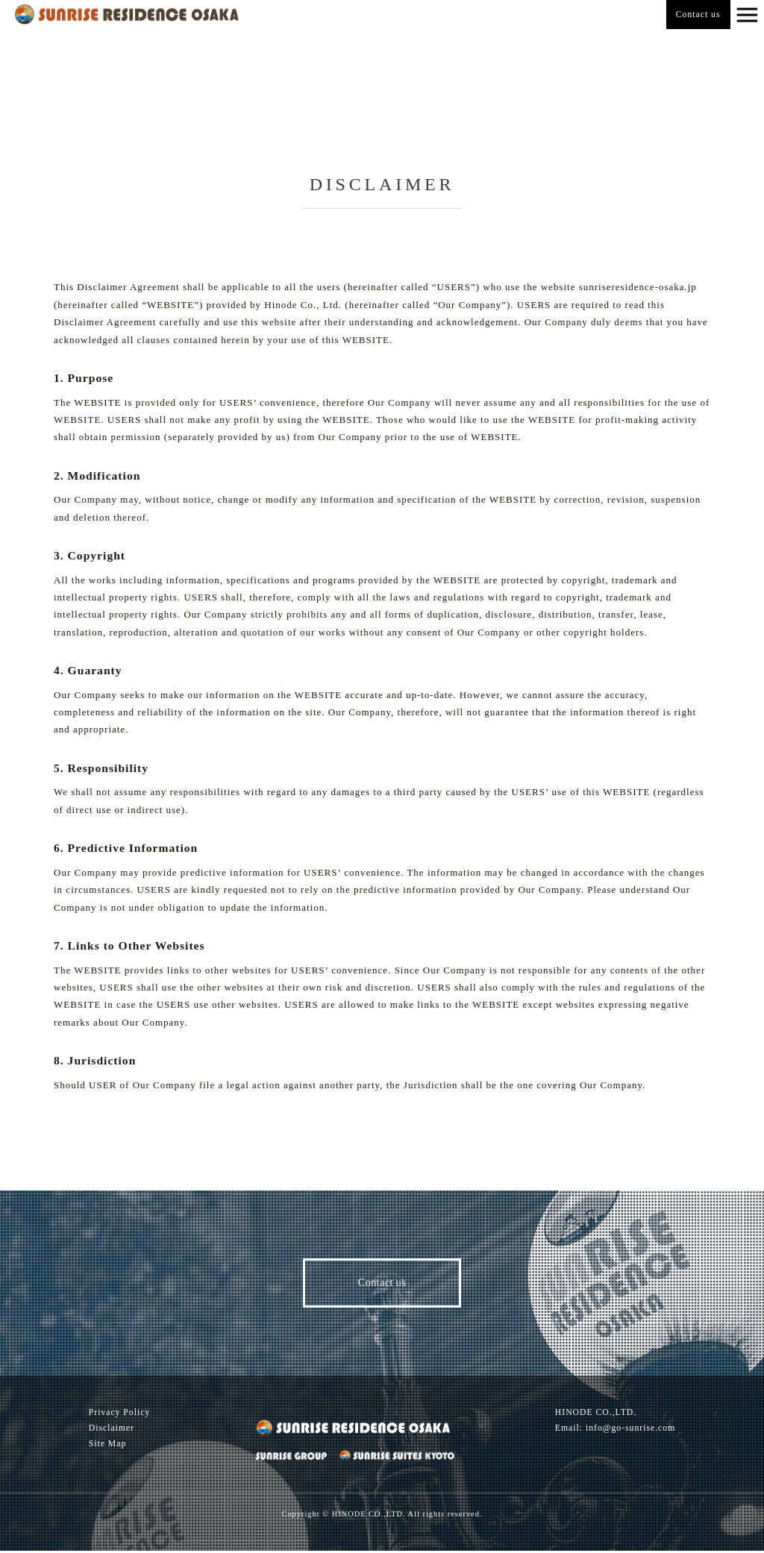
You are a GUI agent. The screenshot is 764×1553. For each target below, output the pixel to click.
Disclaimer (111, 1429)
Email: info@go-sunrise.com (615, 1429)
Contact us (698, 14)
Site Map (108, 1446)
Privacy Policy (120, 1414)
